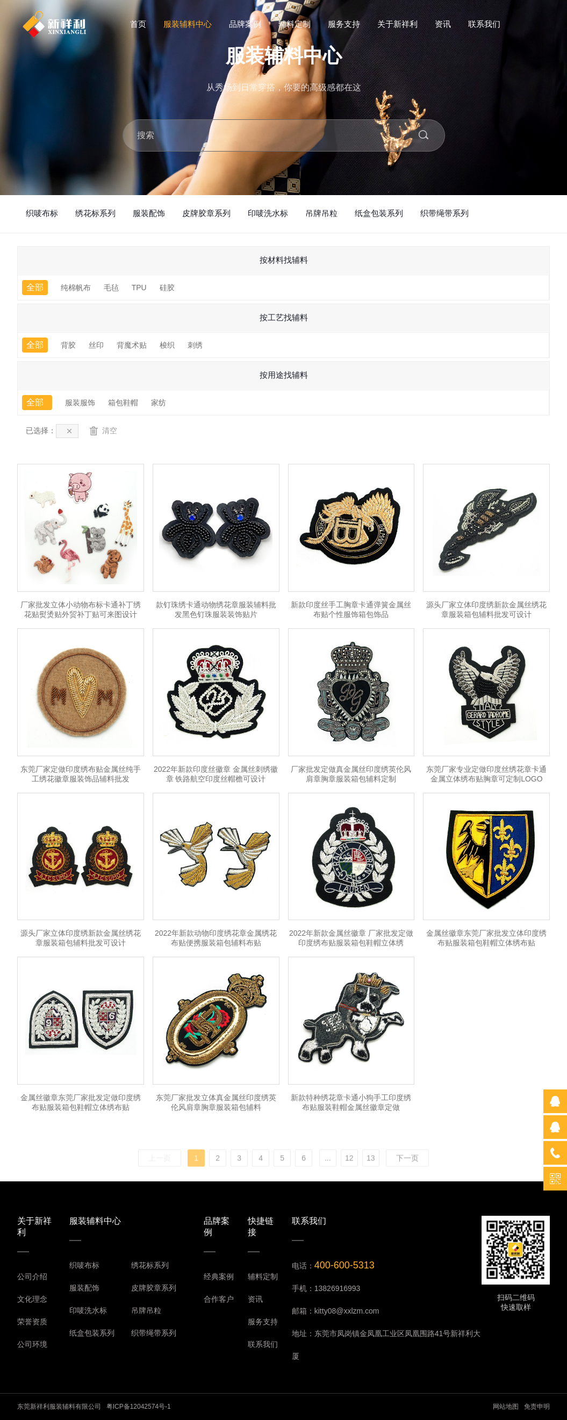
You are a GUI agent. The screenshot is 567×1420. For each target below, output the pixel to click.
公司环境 (32, 1344)
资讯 (443, 23)
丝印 (96, 345)
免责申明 (537, 1406)
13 (371, 1173)
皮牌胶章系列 (206, 213)
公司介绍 (32, 1276)
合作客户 (219, 1299)
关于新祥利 (397, 23)
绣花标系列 (95, 213)
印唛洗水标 (268, 213)
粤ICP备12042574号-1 (138, 1406)
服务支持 (344, 23)
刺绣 (195, 345)
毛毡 (111, 287)
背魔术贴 (132, 345)
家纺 (158, 402)
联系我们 (484, 23)
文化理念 (32, 1299)
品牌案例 (245, 23)
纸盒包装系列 (379, 213)
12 (349, 1173)
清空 (103, 430)
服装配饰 (149, 213)
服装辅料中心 (187, 23)
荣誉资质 (32, 1321)
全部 (35, 287)
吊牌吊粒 (321, 213)
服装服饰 (80, 402)
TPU (139, 287)
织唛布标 (42, 213)
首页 (138, 23)
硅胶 (167, 287)
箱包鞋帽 (123, 402)
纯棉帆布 (76, 287)
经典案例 (219, 1276)
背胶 (68, 345)
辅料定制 (294, 23)
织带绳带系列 (444, 213)
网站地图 (506, 1406)
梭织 (167, 345)
